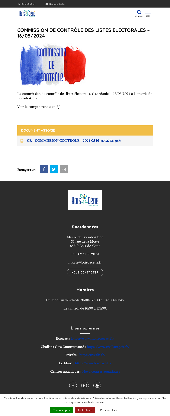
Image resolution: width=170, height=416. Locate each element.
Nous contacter (55, 3)
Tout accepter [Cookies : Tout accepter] (61, 410)
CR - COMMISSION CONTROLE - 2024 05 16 (70, 141)
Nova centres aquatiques (101, 371)
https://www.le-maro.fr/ (93, 363)
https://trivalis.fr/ (92, 355)
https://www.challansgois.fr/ (108, 347)
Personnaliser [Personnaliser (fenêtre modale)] (108, 410)
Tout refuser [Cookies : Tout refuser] (85, 410)
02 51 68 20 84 (26, 3)
